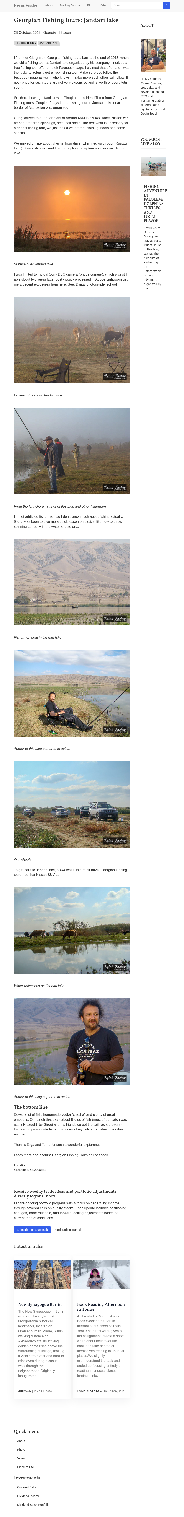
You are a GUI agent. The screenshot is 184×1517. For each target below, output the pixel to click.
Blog (90, 5)
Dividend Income (28, 1496)
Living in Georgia (89, 1391)
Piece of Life (25, 1467)
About (49, 5)
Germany (24, 1391)
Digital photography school (97, 284)
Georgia (49, 32)
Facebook (100, 1155)
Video (103, 5)
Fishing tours (25, 43)
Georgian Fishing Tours (70, 1155)
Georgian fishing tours (64, 58)
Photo (21, 1449)
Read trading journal (67, 1229)
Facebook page (71, 68)
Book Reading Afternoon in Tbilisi (101, 1307)
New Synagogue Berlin (40, 1305)
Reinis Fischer (26, 5)
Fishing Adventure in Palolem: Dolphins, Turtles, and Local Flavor (156, 204)
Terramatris (151, 105)
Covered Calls (26, 1487)
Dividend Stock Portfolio (33, 1504)
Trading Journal (70, 5)
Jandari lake (48, 43)
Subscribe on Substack (32, 1229)
